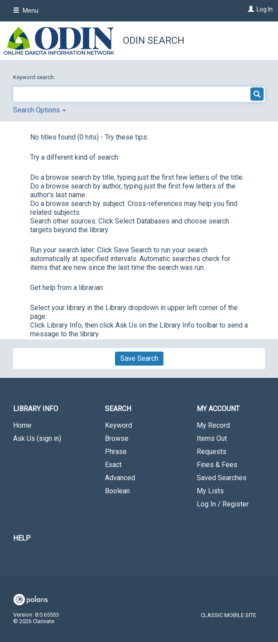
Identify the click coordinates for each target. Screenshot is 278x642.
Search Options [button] (39, 110)
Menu (25, 10)
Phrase (116, 451)
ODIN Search (153, 40)
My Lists (210, 491)
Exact (113, 465)
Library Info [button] (35, 409)
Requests (211, 451)
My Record (213, 425)
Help (22, 538)
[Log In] (250, 9)
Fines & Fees (217, 465)
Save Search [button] (139, 358)
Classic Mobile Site (228, 615)
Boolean (117, 491)
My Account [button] (218, 409)
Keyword (118, 425)
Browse (117, 438)
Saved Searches (222, 478)
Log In (265, 9)
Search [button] (118, 409)
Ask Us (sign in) (37, 438)
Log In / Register (223, 504)
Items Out (212, 438)
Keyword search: (34, 77)
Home (22, 425)
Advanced (120, 478)
